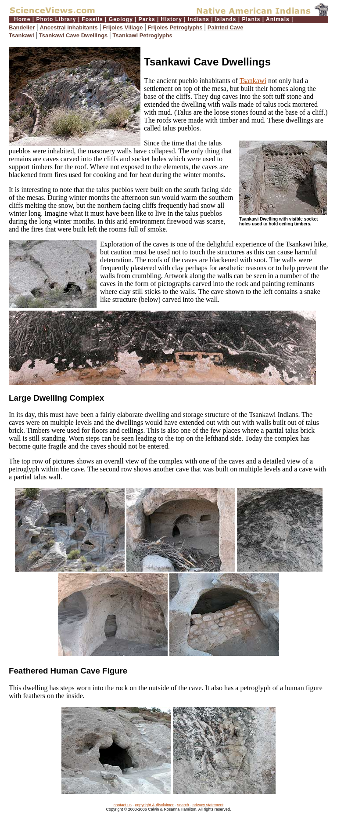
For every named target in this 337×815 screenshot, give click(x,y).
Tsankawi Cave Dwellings (73, 35)
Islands (225, 19)
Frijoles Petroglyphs (175, 27)
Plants (251, 19)
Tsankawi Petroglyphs (142, 35)
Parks (147, 19)
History (171, 19)
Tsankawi (21, 35)
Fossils (92, 19)
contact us (123, 805)
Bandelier (22, 27)
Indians (198, 19)
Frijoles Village (123, 27)
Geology (121, 19)
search (183, 805)
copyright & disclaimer (154, 805)
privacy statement (208, 805)
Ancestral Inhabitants (68, 27)
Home (22, 19)
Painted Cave (226, 27)
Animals (278, 19)
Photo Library (56, 19)
